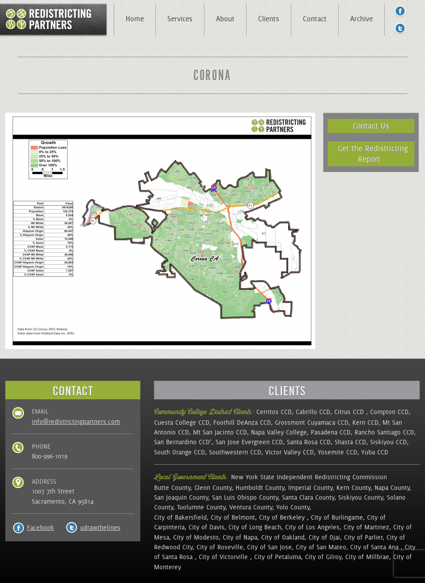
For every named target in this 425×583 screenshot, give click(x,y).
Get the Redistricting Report (373, 154)
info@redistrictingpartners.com (76, 422)
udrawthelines (100, 528)
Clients (268, 18)
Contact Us (371, 125)
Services (180, 18)
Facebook (40, 528)
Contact (315, 18)
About (225, 18)
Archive (361, 18)
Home (135, 18)
